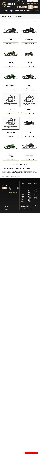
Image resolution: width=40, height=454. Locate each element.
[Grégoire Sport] (9, 4)
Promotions (22, 10)
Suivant (25, 164)
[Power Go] (11, 209)
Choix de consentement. (28, 209)
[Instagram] (32, 3)
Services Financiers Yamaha (35, 191)
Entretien (35, 196)
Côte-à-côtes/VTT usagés (29, 190)
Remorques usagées (29, 200)
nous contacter (9, 174)
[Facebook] (31, 3)
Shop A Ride (8, 207)
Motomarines (23, 193)
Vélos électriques (22, 199)
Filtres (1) (4, 21)
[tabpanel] (14, 187)
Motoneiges (22, 194)
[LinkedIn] (34, 3)
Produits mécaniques (22, 196)
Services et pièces (35, 195)
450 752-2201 (20, 3)
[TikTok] (35, 3)
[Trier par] (32, 22)
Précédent (16, 164)
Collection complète (22, 201)
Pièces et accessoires (35, 198)
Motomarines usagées (29, 196)
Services (28, 10)
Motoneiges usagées (29, 194)
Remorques (22, 197)
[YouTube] (37, 3)
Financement (16, 10)
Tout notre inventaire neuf (23, 185)
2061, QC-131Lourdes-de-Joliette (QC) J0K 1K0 (20, 1)
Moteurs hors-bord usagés (29, 198)
